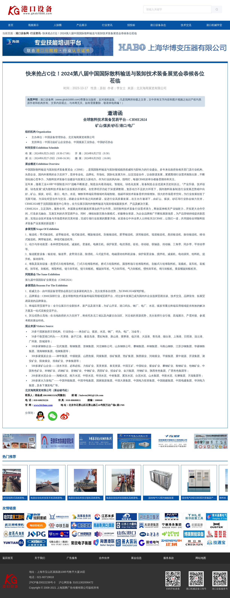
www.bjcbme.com (43, 405)
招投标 (131, 25)
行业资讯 (107, 25)
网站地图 (200, 557)
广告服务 (72, 557)
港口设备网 (22, 33)
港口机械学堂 (214, 25)
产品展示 (81, 25)
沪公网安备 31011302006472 (75, 582)
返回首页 (7, 557)
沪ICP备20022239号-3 (42, 582)
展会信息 (136, 557)
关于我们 (40, 557)
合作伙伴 (104, 557)
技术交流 (186, 25)
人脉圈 (58, 25)
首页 (10, 25)
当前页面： (9, 33)
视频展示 (33, 25)
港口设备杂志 (158, 25)
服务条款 (168, 557)
